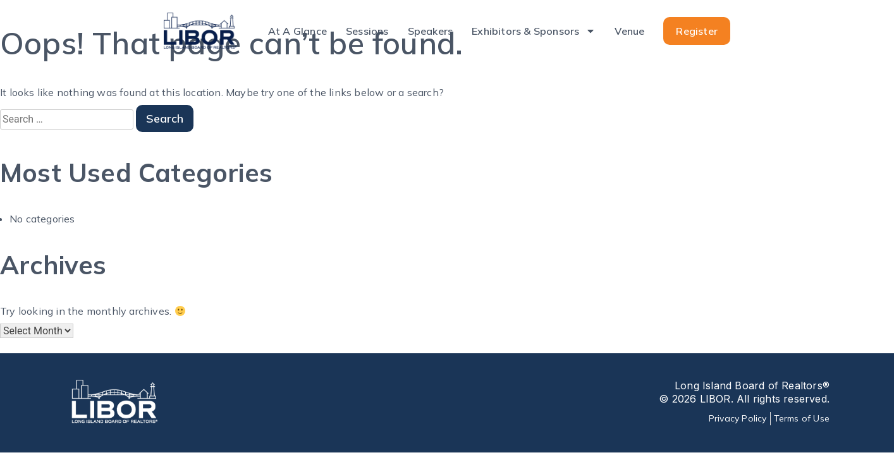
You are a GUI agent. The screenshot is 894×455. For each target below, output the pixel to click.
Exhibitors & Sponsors (534, 31)
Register (697, 31)
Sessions (367, 31)
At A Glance (297, 31)
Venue (629, 31)
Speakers (430, 31)
